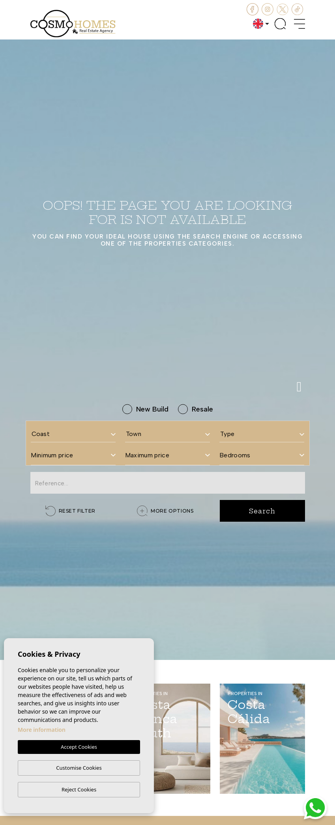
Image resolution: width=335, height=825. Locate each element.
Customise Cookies (78, 767)
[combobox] (73, 431)
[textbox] (73, 434)
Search (262, 511)
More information (42, 729)
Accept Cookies (79, 746)
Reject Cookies (79, 789)
